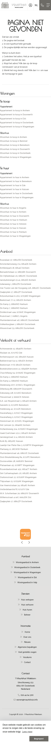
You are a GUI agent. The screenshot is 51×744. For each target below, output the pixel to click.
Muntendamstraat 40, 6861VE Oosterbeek (19, 320)
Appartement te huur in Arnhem (14, 177)
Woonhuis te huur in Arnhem (13, 212)
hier (38, 70)
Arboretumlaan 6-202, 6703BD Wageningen (20, 296)
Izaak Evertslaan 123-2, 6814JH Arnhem (18, 433)
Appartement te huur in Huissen (14, 189)
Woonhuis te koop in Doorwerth (15, 149)
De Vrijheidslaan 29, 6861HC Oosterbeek (18, 276)
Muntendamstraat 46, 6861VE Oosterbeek (19, 453)
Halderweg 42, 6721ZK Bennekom (15, 409)
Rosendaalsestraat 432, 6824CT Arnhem (18, 469)
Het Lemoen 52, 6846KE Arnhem (15, 425)
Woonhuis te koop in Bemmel (13, 141)
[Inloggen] (30, 5)
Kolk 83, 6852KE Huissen (11, 441)
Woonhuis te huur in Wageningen (15, 236)
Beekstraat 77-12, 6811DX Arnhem (15, 300)
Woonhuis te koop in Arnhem (13, 137)
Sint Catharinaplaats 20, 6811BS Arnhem (18, 473)
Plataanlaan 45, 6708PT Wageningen (17, 465)
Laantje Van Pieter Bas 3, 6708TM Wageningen (21, 445)
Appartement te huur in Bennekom (16, 181)
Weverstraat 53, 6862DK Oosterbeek (17, 328)
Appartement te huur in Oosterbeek (16, 193)
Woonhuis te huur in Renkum (13, 232)
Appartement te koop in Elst (13, 118)
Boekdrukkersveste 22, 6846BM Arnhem (18, 369)
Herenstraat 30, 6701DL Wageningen (17, 421)
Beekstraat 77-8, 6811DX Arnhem (15, 365)
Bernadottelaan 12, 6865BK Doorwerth (18, 272)
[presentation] (22, 542)
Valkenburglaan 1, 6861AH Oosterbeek (17, 324)
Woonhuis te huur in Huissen (13, 228)
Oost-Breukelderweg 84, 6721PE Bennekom (20, 457)
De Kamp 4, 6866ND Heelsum (14, 381)
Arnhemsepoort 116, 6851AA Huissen (17, 357)
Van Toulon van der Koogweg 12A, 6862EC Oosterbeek (25, 288)
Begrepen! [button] (39, 739)
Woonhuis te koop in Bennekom (15, 145)
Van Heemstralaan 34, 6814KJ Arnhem (17, 485)
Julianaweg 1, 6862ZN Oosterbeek (15, 284)
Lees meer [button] (27, 732)
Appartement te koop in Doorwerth (16, 114)
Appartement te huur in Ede (12, 185)
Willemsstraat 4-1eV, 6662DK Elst (15, 497)
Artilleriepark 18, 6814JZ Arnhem (14, 268)
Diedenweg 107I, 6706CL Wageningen (17, 385)
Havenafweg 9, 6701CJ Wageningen (16, 417)
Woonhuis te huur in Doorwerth (14, 216)
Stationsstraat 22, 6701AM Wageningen (18, 477)
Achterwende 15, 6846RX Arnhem (15, 348)
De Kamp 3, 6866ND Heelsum (14, 304)
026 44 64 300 (27, 695)
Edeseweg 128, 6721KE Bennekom (15, 393)
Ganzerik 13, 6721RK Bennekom (14, 405)
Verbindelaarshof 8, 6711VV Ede (14, 489)
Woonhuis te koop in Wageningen (15, 157)
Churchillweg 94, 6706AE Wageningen (17, 373)
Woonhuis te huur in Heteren (13, 224)
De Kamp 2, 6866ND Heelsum (14, 377)
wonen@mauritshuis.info (27, 699)
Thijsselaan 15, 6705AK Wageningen (16, 481)
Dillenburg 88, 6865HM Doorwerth (16, 389)
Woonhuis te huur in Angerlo (13, 208)
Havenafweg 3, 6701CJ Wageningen (16, 413)
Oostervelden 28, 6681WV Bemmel (16, 461)
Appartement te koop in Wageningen (17, 126)
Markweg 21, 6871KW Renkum (14, 449)
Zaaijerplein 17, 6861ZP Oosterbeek (16, 292)
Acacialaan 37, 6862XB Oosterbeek (16, 260)
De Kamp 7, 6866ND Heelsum (14, 308)
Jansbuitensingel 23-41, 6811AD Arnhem (18, 280)
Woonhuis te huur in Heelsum (13, 220)
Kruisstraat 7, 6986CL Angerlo (13, 316)
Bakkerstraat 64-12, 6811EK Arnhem (16, 361)
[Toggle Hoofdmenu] (48, 5)
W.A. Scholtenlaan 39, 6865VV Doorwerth (19, 493)
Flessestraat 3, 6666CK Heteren (14, 397)
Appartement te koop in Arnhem (15, 110)
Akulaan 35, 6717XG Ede (11, 353)
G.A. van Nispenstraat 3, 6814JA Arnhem (18, 401)
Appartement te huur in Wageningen (16, 197)
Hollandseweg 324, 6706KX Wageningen (19, 429)
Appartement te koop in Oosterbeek (16, 122)
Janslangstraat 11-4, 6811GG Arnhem (16, 437)
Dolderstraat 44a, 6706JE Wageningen (18, 312)
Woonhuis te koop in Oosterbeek (15, 153)
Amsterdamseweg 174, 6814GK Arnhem (18, 264)
